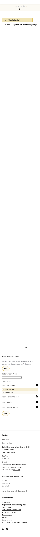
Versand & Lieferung (9, 512)
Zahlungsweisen (7, 520)
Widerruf (5, 517)
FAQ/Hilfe (16, 470)
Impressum (6, 502)
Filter (5, 368)
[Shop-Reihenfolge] (17, 20)
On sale (7, 382)
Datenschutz (6, 507)
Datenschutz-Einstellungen (11, 510)
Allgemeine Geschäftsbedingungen (14, 505)
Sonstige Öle (10, 392)
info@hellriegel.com (16, 467)
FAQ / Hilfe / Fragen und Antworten (15, 522)
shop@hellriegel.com (19, 465)
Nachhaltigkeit (7, 515)
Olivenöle (9, 389)
